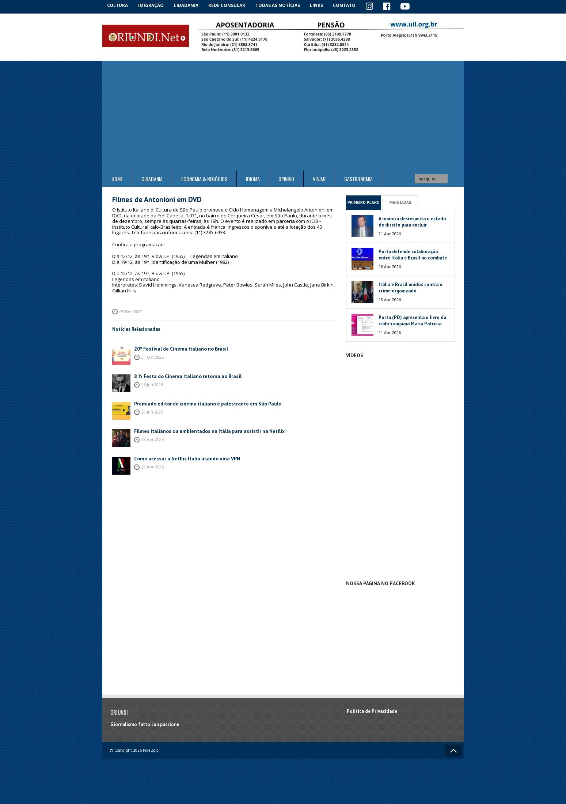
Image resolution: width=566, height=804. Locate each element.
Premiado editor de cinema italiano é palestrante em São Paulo (203, 403)
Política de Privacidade (372, 710)
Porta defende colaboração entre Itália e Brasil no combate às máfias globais (413, 257)
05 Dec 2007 (129, 311)
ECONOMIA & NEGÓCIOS (204, 178)
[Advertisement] (283, 115)
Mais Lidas (400, 201)
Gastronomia (358, 178)
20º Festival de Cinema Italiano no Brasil (178, 348)
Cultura (119, 5)
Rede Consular (230, 5)
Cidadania (189, 5)
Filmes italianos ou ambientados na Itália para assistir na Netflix (204, 430)
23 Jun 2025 (152, 411)
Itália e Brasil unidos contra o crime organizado (410, 287)
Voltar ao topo (453, 750)
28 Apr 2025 (152, 438)
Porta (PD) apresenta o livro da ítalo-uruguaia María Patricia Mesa (412, 323)
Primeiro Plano (363, 201)
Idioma (253, 178)
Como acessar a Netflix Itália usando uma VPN (184, 458)
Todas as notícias (280, 5)
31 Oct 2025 (152, 356)
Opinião (286, 178)
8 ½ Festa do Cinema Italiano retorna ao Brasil (184, 375)
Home (117, 178)
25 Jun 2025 (152, 383)
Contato (349, 5)
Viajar (319, 178)
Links (320, 5)
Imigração (153, 5)
